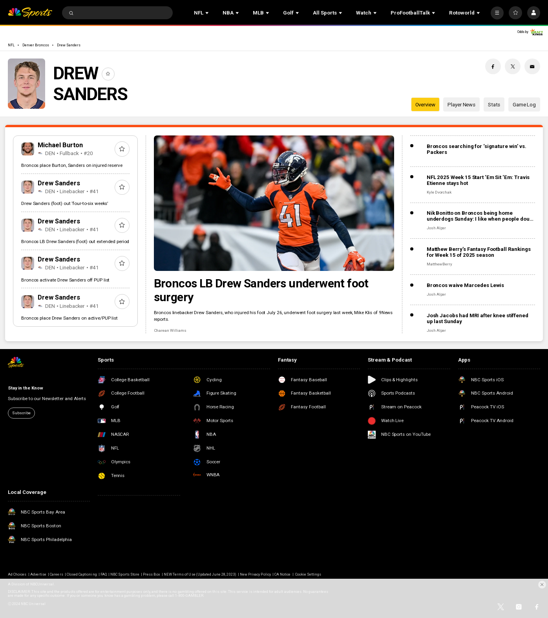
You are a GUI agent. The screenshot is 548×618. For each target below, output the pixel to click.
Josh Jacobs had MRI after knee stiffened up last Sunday (477, 318)
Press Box (151, 574)
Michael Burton (60, 145)
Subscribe (21, 413)
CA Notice (282, 574)
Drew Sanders (69, 45)
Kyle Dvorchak (439, 192)
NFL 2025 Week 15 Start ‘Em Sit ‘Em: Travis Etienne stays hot (478, 180)
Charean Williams (170, 330)
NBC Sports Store (124, 574)
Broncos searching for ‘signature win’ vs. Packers (476, 149)
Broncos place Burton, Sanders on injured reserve (71, 165)
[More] (497, 12)
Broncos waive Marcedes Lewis (465, 285)
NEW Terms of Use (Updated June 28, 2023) (200, 574)
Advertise (38, 574)
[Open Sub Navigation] (207, 13)
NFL (11, 45)
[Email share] (532, 66)
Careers (56, 574)
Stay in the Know (25, 388)
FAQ (103, 574)
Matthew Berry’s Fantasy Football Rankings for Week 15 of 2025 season (479, 252)
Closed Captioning (82, 574)
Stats (494, 105)
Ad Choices (17, 574)
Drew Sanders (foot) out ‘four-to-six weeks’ (64, 203)
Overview (425, 105)
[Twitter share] (513, 66)
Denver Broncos (35, 45)
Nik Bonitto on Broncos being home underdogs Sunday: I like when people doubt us (480, 216)
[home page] (30, 13)
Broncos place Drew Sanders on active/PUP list (69, 318)
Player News (461, 105)
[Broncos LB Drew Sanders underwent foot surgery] (274, 203)
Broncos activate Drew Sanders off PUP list (65, 280)
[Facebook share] (493, 66)
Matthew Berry (439, 264)
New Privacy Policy (255, 574)
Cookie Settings (308, 574)
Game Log (524, 105)
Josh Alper (436, 228)
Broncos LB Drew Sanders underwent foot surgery (261, 290)
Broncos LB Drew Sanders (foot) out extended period (75, 241)
